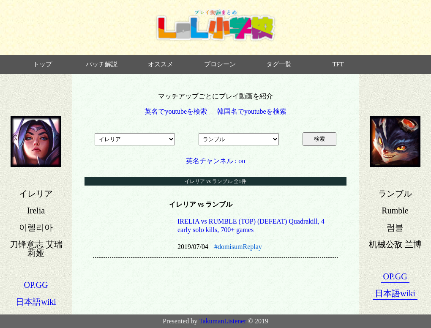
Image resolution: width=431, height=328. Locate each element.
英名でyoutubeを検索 (176, 111)
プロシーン (220, 64)
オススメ (160, 64)
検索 (319, 139)
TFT (338, 64)
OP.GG (36, 285)
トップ (42, 64)
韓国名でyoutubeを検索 (251, 111)
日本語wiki (36, 301)
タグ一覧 (279, 64)
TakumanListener (222, 321)
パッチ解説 (101, 64)
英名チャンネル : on (215, 160)
